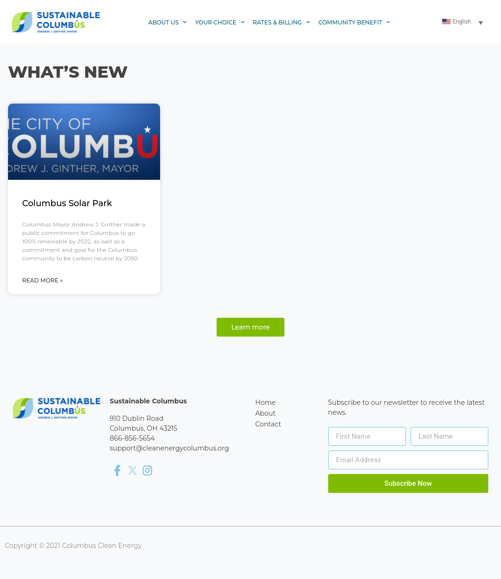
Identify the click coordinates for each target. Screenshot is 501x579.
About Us (167, 22)
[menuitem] (463, 22)
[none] (463, 22)
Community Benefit (354, 22)
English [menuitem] (462, 21)
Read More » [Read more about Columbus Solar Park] (42, 280)
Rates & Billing (281, 22)
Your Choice (219, 22)
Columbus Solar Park (67, 203)
